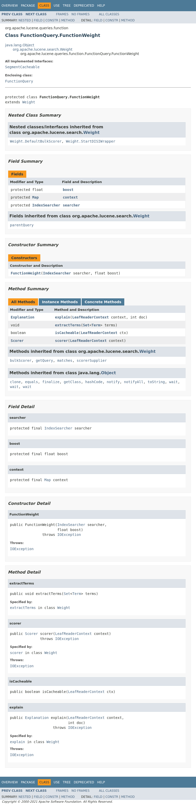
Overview (10, 5)
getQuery (44, 360)
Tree (67, 5)
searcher (71, 205)
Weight (28, 102)
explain (62, 317)
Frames (62, 14)
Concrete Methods (103, 302)
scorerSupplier (92, 360)
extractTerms (68, 325)
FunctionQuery (19, 81)
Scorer (17, 341)
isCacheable (67, 333)
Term (96, 325)
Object (108, 372)
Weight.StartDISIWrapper (90, 141)
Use (57, 5)
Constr (51, 20)
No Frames (80, 14)
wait (173, 382)
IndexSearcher (46, 205)
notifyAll (133, 382)
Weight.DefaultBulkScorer (36, 141)
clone (15, 382)
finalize (50, 382)
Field (38, 20)
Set (86, 325)
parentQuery (22, 225)
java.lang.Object (19, 45)
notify (113, 382)
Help (101, 5)
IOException (69, 535)
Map (35, 197)
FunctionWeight (26, 273)
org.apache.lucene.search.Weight (42, 49)
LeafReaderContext (90, 317)
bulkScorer (20, 360)
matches (64, 360)
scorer (61, 341)
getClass (72, 382)
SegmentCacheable (22, 67)
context (70, 197)
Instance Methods (60, 302)
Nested (24, 20)
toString (156, 382)
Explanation (22, 317)
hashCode (93, 382)
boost (68, 190)
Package (28, 5)
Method (68, 20)
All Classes (109, 14)
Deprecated (84, 5)
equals (31, 382)
